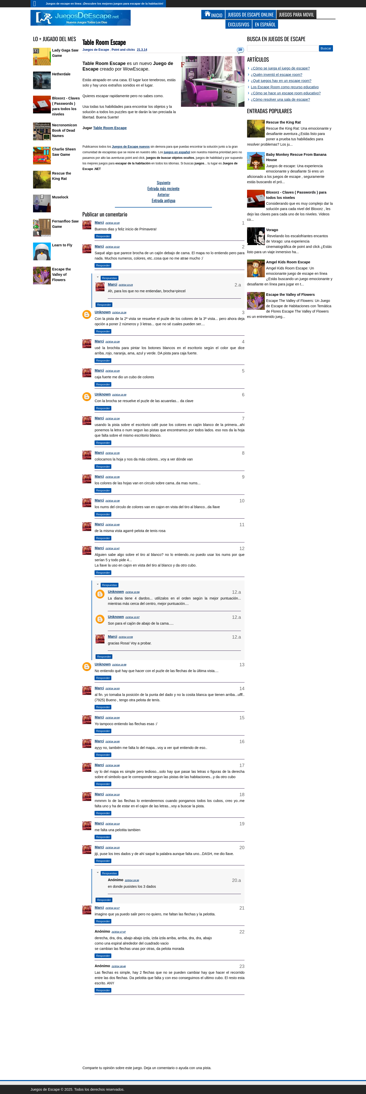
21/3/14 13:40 (112, 524)
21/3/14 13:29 (112, 371)
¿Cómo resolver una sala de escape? (280, 99)
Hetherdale (61, 74)
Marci (99, 222)
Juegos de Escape (96, 50)
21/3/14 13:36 (112, 477)
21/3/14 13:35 (112, 453)
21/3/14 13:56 (132, 592)
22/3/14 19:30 (132, 880)
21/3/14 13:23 (126, 285)
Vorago (272, 230)
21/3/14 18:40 (119, 966)
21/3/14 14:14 (112, 824)
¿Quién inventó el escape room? (276, 75)
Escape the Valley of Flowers (61, 274)
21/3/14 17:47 (119, 932)
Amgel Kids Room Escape (288, 262)
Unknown (103, 312)
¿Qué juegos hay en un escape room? (281, 81)
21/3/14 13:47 (112, 548)
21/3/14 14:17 (112, 908)
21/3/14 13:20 (112, 223)
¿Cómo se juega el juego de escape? (280, 68)
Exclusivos (238, 24)
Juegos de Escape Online (250, 14)
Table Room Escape (104, 42)
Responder (103, 236)
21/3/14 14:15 (112, 847)
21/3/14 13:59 (126, 637)
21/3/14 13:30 (119, 395)
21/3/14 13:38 (112, 501)
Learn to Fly (62, 245)
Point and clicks (124, 50)
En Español (265, 24)
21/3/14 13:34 (112, 418)
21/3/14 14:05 (112, 741)
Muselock (60, 197)
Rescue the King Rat (283, 122)
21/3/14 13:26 (119, 312)
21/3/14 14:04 (112, 717)
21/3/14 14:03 (112, 688)
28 (240, 50)
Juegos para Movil (296, 14)
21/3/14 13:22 (112, 247)
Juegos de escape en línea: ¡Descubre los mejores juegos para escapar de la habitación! (104, 3)
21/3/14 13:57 (132, 617)
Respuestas (109, 278)
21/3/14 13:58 (119, 664)
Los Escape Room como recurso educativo (285, 87)
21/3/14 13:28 (112, 341)
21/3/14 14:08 (112, 765)
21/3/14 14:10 (112, 794)
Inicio (36, 3)
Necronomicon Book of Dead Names (64, 130)
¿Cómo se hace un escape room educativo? (286, 93)
